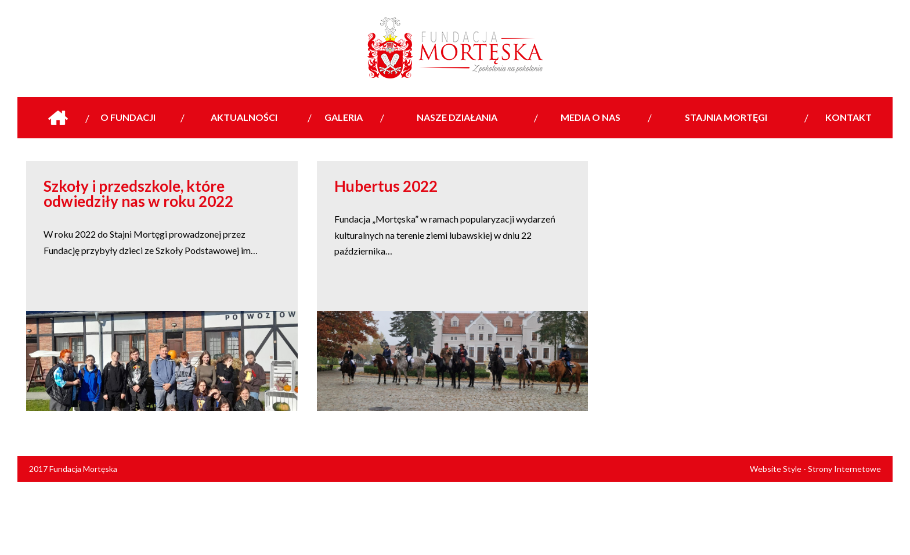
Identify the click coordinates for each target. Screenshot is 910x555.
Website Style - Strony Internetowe (815, 469)
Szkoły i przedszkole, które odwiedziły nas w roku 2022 (138, 193)
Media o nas (590, 117)
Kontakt (848, 117)
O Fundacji (128, 117)
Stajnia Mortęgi (726, 117)
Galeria (343, 117)
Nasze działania (457, 117)
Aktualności (244, 117)
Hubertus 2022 (386, 186)
